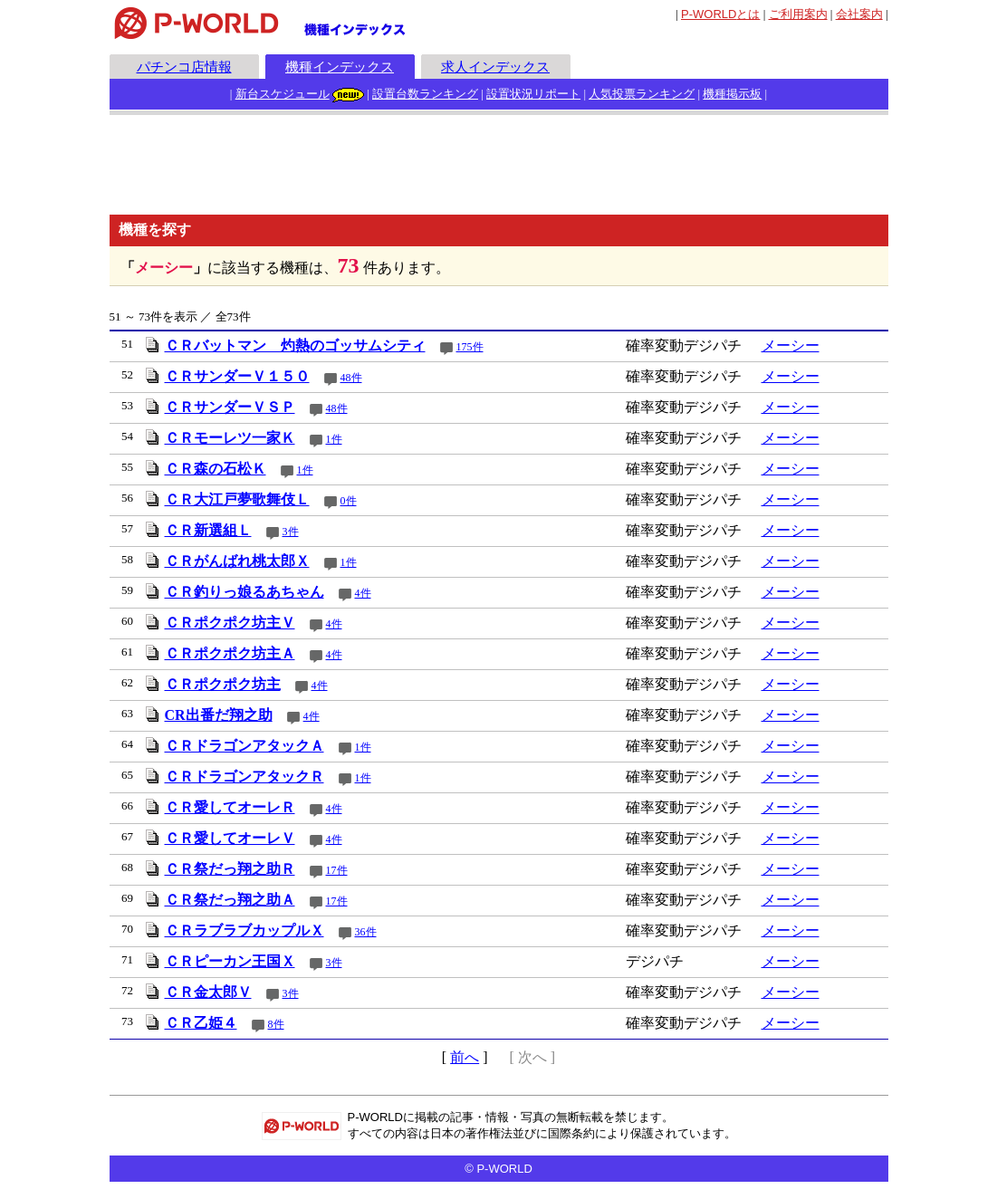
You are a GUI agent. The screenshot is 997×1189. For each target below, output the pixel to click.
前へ (464, 1057)
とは (720, 14)
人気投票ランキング (642, 94)
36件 (366, 931)
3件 (291, 531)
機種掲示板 (732, 94)
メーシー (791, 345)
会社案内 (859, 14)
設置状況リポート (533, 94)
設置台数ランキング (425, 94)
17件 (337, 870)
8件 (276, 1024)
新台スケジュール (282, 94)
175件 (470, 346)
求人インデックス (495, 66)
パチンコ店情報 (184, 66)
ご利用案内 (798, 14)
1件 (334, 439)
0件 (348, 500)
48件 (351, 377)
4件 (363, 593)
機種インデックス (339, 66)
